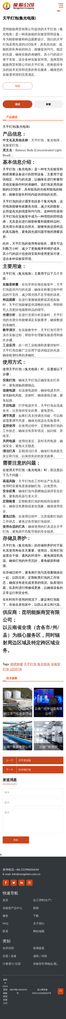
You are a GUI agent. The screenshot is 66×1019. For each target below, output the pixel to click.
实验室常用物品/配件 (46, 963)
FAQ (5, 923)
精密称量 (16, 664)
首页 (5, 900)
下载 (36, 915)
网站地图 (38, 931)
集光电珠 (43, 664)
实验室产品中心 (12, 908)
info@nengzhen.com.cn (26, 874)
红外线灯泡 (24, 769)
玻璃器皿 (38, 948)
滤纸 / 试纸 (40, 955)
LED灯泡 (16, 669)
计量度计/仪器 (12, 963)
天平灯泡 (30, 664)
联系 (5, 931)
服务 (5, 915)
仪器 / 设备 (10, 955)
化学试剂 (8, 948)
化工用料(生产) (42, 900)
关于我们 (38, 923)
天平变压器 (24, 760)
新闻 (36, 908)
